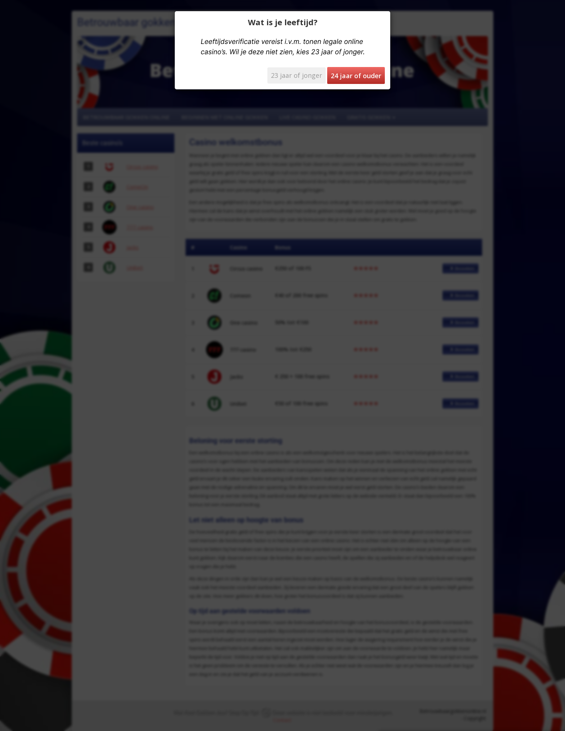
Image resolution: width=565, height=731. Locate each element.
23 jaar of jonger (296, 75)
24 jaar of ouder (356, 75)
